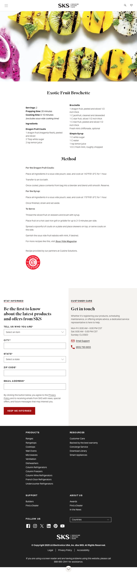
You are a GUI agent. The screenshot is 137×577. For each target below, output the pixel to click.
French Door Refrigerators (39, 479)
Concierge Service (79, 446)
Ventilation (31, 459)
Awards (73, 501)
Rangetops (31, 442)
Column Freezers (34, 471)
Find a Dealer (32, 505)
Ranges (29, 438)
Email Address (14, 381)
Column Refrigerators (36, 467)
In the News (75, 509)
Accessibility (83, 550)
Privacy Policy (65, 550)
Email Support (83, 340)
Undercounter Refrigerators (39, 483)
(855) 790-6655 (83, 347)
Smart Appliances (78, 455)
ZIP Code (9, 368)
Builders (30, 501)
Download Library (78, 450)
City (7, 340)
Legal (50, 550)
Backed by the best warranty (84, 442)
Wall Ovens (31, 450)
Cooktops (30, 446)
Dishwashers (32, 463)
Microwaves (32, 455)
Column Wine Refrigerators (39, 475)
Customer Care (77, 438)
